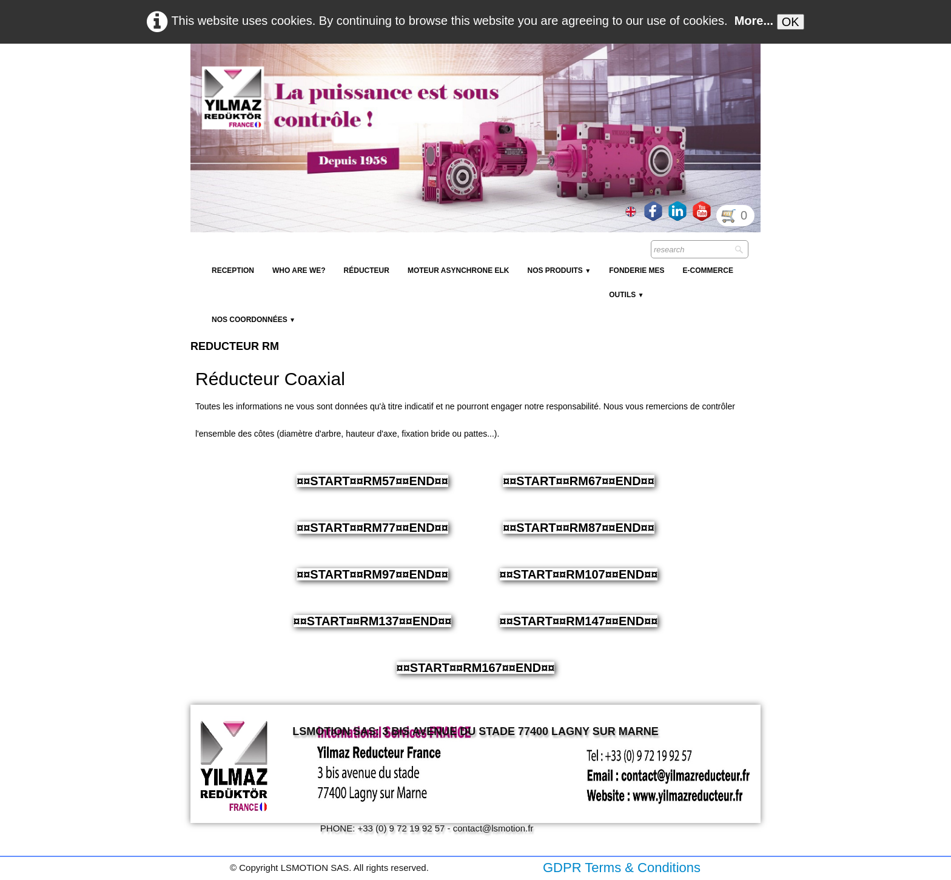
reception (233, 270)
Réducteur (366, 270)
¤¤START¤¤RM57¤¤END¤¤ (372, 481)
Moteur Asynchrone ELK (458, 270)
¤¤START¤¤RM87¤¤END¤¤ (578, 528)
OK (790, 22)
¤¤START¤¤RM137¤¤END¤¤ (373, 621)
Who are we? (299, 270)
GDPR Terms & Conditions (622, 867)
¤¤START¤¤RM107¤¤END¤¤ (579, 574)
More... (753, 20)
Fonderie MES (636, 270)
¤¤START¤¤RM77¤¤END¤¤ (372, 528)
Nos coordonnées (253, 319)
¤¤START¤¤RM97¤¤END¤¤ (372, 574)
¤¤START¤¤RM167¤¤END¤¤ (476, 668)
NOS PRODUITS (559, 270)
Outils (626, 295)
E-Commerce (708, 270)
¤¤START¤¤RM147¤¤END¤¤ (579, 621)
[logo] (412, 73)
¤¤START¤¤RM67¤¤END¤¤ (578, 481)
